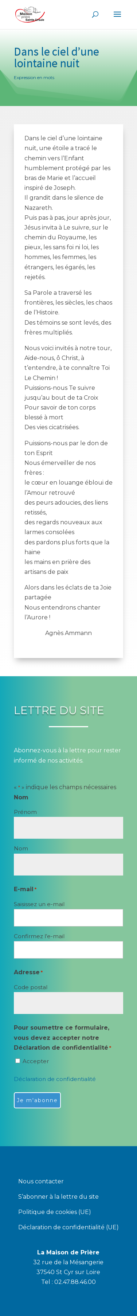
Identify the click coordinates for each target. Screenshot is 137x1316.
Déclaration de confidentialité (55, 1079)
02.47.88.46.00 (75, 1281)
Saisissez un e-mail (39, 904)
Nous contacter (41, 1182)
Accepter (36, 1061)
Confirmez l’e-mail (39, 936)
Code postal (30, 987)
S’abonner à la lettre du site (58, 1197)
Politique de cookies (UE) (54, 1212)
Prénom (25, 811)
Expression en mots (34, 77)
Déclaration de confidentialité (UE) (68, 1228)
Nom (21, 848)
